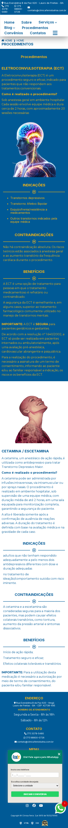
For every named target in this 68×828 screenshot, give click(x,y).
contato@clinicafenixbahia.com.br (47, 9)
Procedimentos (35, 28)
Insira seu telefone (20, 770)
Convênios (13, 33)
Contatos (38, 33)
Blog (8, 28)
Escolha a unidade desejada (24, 782)
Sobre (26, 22)
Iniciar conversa (35, 794)
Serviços (46, 22)
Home (9, 22)
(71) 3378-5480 (5, 9)
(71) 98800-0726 (18, 9)
